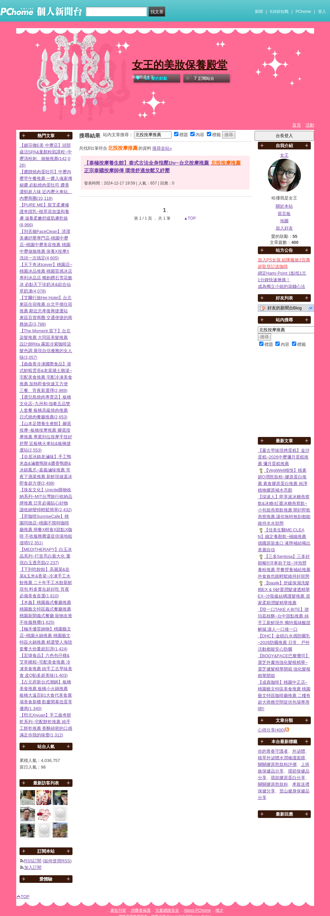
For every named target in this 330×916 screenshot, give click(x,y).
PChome (303, 11)
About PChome (197, 910)
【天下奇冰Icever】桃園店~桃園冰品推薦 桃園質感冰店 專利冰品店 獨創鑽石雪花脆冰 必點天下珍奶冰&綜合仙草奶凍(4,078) (46, 278)
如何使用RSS (57, 860)
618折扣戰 (279, 11)
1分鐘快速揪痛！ (274, 279)
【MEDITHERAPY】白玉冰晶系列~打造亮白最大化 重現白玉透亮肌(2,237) (46, 556)
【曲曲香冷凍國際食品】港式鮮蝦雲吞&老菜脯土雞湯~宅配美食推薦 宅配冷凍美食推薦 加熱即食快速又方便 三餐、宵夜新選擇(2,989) (46, 377)
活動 (310, 125)
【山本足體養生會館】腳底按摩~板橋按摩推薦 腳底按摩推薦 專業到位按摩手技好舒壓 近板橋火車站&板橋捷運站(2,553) (46, 437)
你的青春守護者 (273, 751)
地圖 (284, 220)
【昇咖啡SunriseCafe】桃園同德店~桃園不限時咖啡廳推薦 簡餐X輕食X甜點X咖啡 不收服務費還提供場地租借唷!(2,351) (46, 529)
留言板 (284, 213)
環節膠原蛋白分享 (288, 777)
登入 (322, 11)
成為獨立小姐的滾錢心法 (281, 286)
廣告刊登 (118, 910)
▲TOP (189, 218)
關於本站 (284, 206)
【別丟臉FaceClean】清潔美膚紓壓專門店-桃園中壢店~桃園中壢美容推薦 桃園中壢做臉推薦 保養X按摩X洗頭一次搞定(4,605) (45, 244)
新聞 (259, 11)
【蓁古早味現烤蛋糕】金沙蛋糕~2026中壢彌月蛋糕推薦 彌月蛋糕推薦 (283, 457)
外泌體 (298, 751)
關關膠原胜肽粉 (273, 784)
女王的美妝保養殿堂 (179, 65)
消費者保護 (141, 910)
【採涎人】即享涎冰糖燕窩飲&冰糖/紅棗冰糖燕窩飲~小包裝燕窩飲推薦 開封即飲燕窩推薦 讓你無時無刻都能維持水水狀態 (284, 510)
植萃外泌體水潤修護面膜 (281, 757)
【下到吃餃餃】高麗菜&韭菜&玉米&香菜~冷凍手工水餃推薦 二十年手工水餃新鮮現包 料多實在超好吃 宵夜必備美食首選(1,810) (46, 582)
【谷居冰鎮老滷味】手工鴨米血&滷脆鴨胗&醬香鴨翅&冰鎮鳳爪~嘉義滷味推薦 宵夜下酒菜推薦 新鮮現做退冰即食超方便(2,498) (46, 470)
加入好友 (284, 228)
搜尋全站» (162, 148)
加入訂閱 (32, 867)
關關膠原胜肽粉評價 (277, 764)
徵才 (219, 910)
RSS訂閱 (33, 860)
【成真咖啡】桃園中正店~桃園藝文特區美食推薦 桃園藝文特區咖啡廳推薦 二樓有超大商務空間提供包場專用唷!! (284, 695)
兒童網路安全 (167, 910)
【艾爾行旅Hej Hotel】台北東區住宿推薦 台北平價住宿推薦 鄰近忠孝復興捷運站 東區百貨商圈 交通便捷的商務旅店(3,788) (46, 311)
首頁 (296, 125)
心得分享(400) (271, 729)
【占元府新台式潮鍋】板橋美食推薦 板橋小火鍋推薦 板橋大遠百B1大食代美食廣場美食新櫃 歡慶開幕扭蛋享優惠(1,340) (46, 695)
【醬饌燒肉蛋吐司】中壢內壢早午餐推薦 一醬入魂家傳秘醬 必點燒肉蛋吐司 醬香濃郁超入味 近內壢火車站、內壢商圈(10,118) (46, 185)
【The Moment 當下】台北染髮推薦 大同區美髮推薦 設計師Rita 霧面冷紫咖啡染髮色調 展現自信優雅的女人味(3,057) (46, 344)
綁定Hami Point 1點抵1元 (282, 273)
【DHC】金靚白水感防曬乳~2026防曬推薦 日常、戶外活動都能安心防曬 (284, 642)
